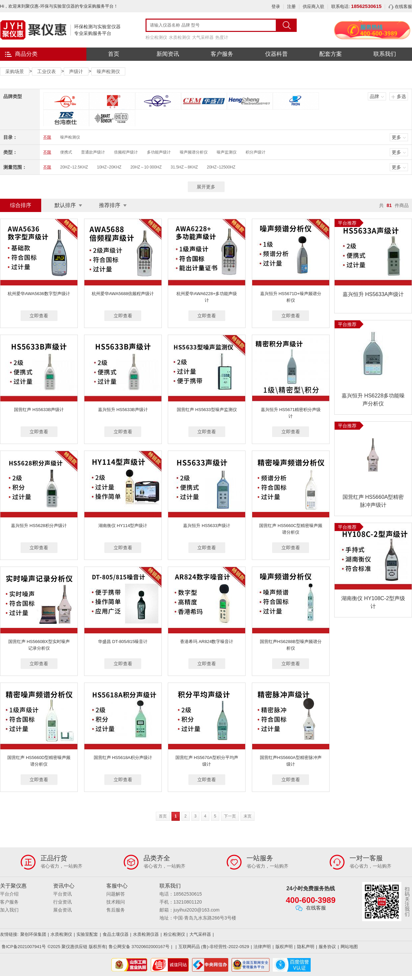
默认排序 (65, 205)
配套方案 (330, 54)
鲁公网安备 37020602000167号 (139, 946)
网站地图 (349, 946)
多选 (401, 96)
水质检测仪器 (146, 934)
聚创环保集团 (33, 934)
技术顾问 (115, 902)
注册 (291, 6)
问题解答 (115, 894)
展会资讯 (62, 910)
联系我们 (384, 54)
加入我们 (9, 910)
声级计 (76, 71)
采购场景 (14, 71)
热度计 (221, 37)
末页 (248, 816)
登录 (275, 6)
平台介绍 (9, 894)
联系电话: (356, 6)
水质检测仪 (179, 37)
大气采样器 (203, 37)
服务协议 (327, 946)
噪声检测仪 (108, 71)
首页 (113, 54)
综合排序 (20, 205)
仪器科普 (276, 54)
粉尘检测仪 (156, 37)
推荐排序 (109, 205)
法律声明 (262, 946)
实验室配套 (87, 934)
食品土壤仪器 (116, 934)
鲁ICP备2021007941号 (24, 946)
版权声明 (284, 946)
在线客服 (400, 6)
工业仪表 (46, 71)
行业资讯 (62, 902)
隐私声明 (305, 946)
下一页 (230, 816)
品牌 (374, 96)
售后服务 (115, 910)
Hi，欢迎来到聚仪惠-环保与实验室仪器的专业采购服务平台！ (59, 6)
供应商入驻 (313, 6)
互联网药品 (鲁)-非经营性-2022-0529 (213, 946)
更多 (396, 137)
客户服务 (222, 54)
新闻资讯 (167, 54)
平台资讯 (62, 894)
